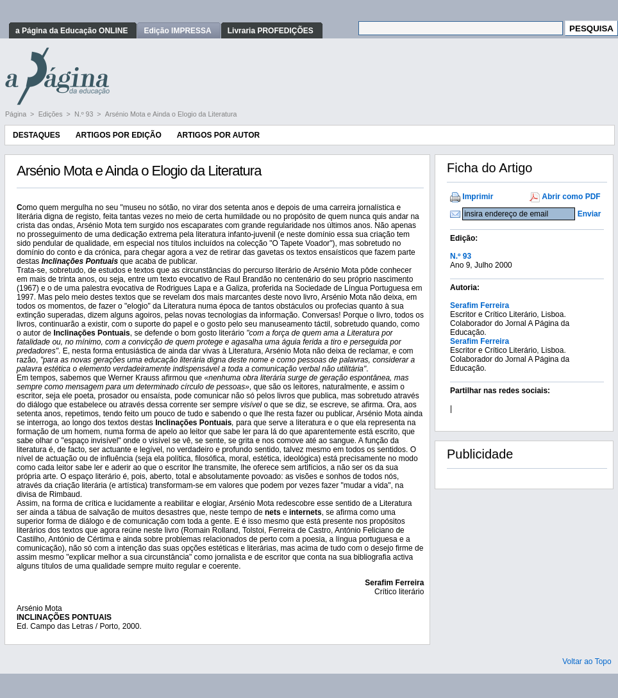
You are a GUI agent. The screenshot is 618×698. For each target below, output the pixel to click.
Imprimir (477, 196)
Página (16, 114)
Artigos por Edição (119, 135)
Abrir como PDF (571, 196)
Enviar (589, 213)
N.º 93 (84, 114)
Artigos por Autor (218, 135)
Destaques (36, 135)
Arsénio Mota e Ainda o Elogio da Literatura (171, 114)
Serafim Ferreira (479, 305)
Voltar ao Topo (587, 661)
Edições (51, 114)
